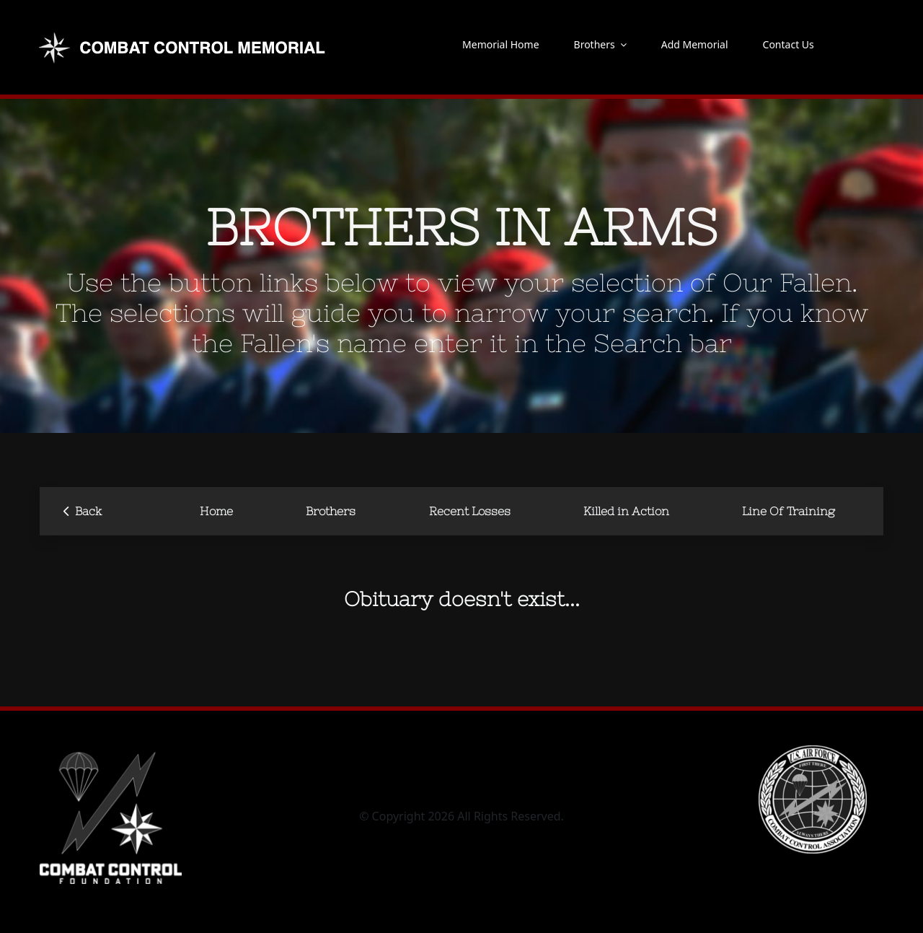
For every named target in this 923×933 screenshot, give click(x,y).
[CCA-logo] (813, 751)
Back (82, 510)
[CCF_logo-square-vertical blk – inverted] (111, 751)
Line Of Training (788, 510)
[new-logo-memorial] (184, 35)
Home (216, 510)
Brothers (330, 510)
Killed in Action (626, 510)
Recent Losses (470, 510)
